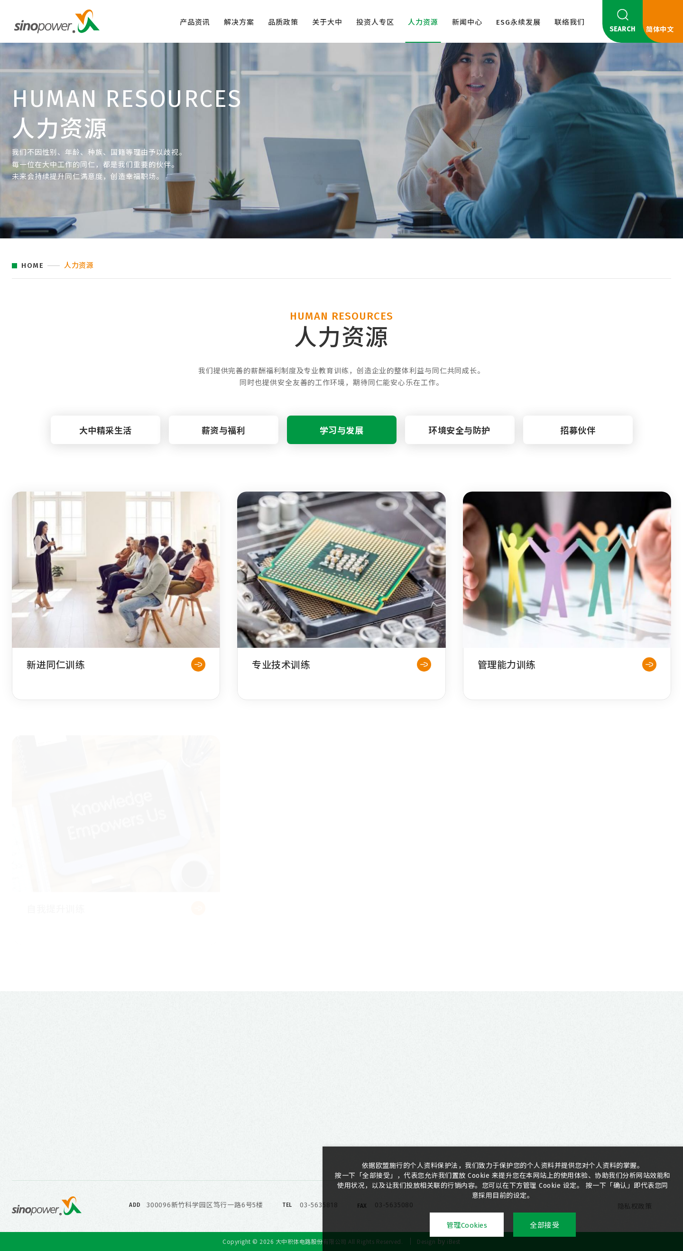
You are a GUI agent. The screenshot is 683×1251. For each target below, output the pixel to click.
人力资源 (423, 22)
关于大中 (327, 22)
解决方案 (239, 22)
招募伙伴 (577, 439)
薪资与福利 (224, 439)
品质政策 (283, 22)
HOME (32, 265)
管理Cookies (467, 1225)
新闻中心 (467, 22)
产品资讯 (195, 22)
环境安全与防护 (459, 439)
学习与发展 (342, 439)
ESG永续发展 (518, 22)
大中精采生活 (105, 439)
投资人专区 (375, 22)
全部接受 (544, 1225)
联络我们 (569, 22)
